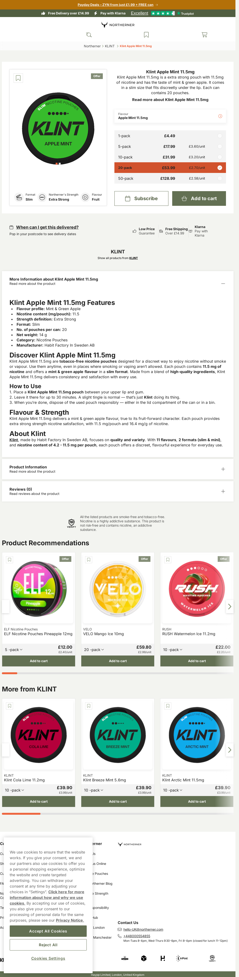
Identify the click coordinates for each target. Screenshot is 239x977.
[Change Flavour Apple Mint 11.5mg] (170, 116)
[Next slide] (230, 606)
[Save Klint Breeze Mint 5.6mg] (88, 705)
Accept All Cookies (48, 931)
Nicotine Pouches (94, 873)
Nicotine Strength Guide (95, 895)
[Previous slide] (5, 606)
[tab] (57, 164)
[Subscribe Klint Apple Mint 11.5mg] (141, 198)
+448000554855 (136, 936)
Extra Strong (59, 199)
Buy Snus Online (93, 864)
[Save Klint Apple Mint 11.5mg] (18, 78)
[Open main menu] (7, 35)
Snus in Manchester (96, 937)
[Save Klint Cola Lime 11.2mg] (9, 705)
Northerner (91, 843)
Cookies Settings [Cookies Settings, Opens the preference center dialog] (48, 958)
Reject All (48, 944)
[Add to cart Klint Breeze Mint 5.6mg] (117, 801)
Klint (13, 439)
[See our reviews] (162, 13)
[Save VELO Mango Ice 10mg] (88, 559)
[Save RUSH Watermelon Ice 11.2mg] (167, 559)
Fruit (95, 199)
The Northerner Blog (97, 883)
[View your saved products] (146, 35)
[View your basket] (204, 35)
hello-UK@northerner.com (143, 929)
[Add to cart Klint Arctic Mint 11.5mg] (196, 801)
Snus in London (93, 927)
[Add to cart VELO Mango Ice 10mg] (117, 661)
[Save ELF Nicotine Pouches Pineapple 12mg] (9, 559)
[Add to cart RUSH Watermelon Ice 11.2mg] (196, 661)
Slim (29, 199)
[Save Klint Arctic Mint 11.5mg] (167, 705)
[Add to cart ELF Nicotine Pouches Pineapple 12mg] (38, 661)
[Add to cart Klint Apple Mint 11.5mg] (199, 198)
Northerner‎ (92, 46)
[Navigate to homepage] (176, 842)
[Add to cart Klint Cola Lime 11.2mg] (38, 801)
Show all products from (118, 258)
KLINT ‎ (110, 46)
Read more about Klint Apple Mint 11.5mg (170, 99)
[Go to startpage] (117, 24)
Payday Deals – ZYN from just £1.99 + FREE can (115, 5)
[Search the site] (89, 35)
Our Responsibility (95, 908)
